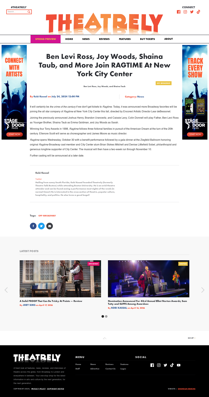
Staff (77, 369)
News (86, 39)
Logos (123, 369)
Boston (183, 264)
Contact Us (110, 369)
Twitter (38, 179)
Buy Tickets (147, 39)
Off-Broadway (163, 83)
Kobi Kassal (40, 96)
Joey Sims (29, 305)
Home (69, 39)
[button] (169, 39)
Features (125, 39)
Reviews (104, 39)
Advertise (94, 369)
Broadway (93, 264)
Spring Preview (45, 39)
